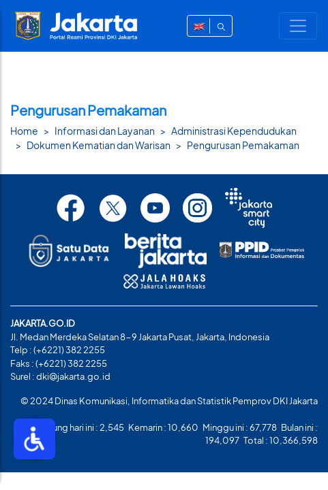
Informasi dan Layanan (105, 131)
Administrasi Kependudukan (234, 131)
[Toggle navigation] (298, 25)
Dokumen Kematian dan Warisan (98, 145)
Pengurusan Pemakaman (243, 145)
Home (24, 131)
